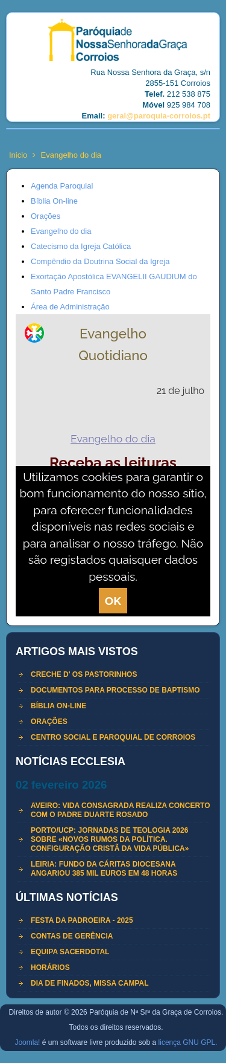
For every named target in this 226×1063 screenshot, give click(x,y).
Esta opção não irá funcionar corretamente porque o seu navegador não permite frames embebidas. (113, 465)
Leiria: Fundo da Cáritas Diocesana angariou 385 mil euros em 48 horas (104, 868)
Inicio (18, 155)
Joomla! (27, 1042)
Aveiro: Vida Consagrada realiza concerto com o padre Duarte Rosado (120, 810)
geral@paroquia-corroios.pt (158, 115)
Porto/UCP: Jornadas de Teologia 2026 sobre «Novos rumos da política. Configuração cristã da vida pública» (110, 839)
